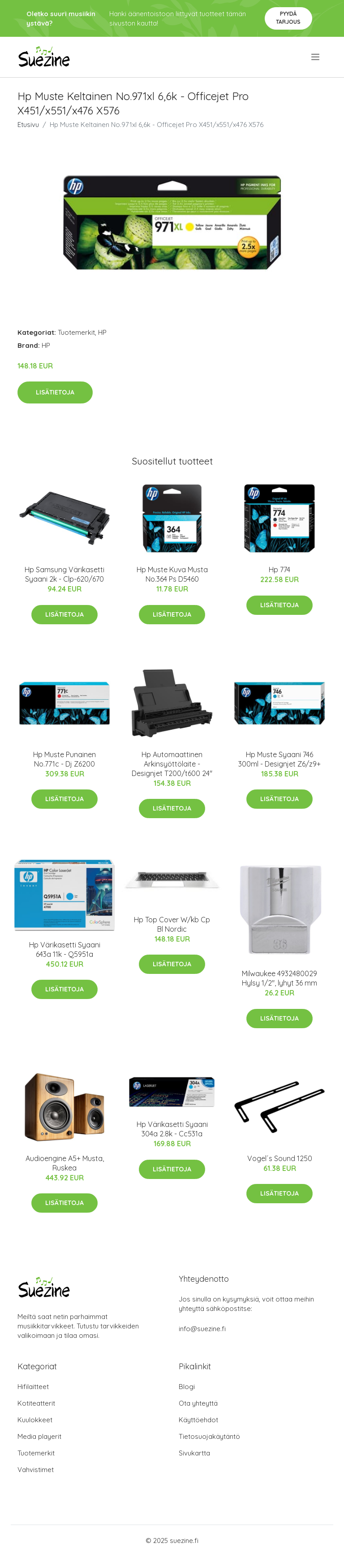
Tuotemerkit (76, 332)
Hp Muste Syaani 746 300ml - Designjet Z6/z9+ (279, 759)
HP (102, 332)
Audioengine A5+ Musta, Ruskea (65, 1163)
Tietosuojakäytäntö (209, 1436)
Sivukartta (194, 1453)
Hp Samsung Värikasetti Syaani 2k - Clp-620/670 (64, 574)
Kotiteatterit (36, 1403)
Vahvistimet (35, 1469)
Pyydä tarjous (288, 17)
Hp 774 (279, 569)
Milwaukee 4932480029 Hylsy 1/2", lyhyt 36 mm (279, 978)
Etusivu (28, 124)
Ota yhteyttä (198, 1403)
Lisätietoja (55, 392)
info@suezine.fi (202, 1328)
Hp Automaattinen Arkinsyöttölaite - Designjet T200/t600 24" (172, 764)
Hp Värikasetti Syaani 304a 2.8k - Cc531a (172, 1129)
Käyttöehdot (198, 1420)
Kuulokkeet (34, 1420)
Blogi (187, 1386)
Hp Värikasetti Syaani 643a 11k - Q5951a (64, 949)
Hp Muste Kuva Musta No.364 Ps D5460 (172, 574)
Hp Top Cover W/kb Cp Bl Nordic (172, 924)
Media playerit (39, 1436)
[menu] (316, 57)
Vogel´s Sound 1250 (279, 1158)
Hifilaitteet (33, 1386)
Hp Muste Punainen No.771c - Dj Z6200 (64, 759)
